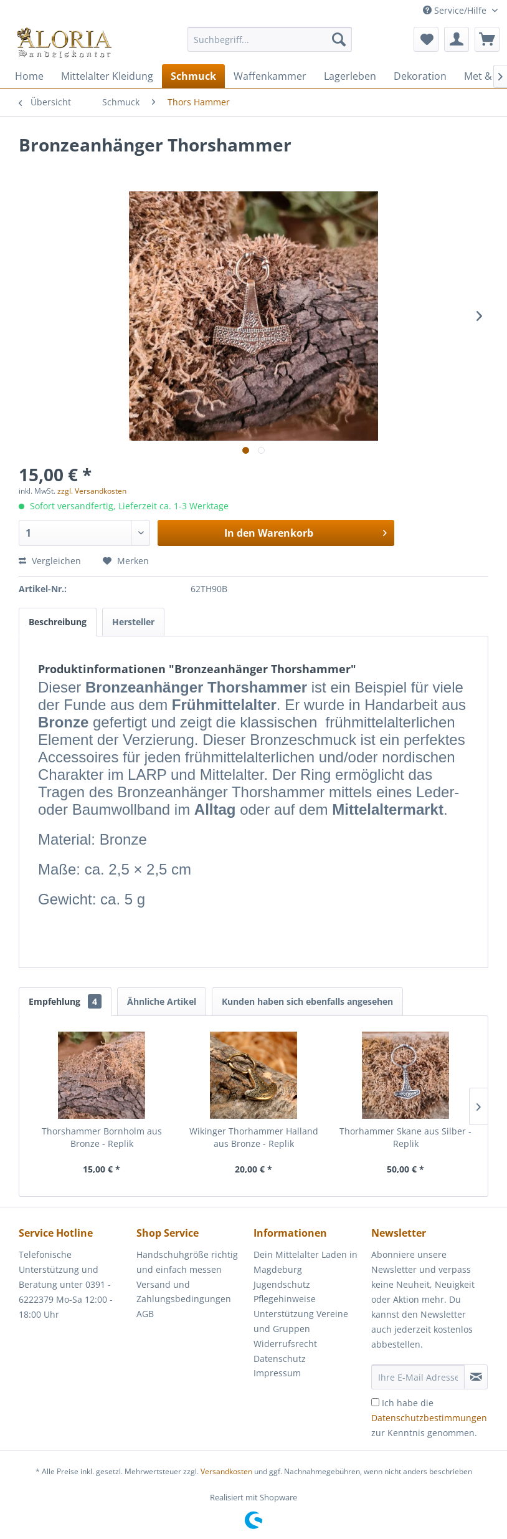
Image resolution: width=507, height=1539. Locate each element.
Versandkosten (226, 1471)
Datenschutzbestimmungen (429, 1418)
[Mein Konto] (456, 39)
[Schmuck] (193, 76)
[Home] (29, 76)
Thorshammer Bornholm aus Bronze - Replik (102, 1137)
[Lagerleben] (350, 76)
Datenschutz (280, 1358)
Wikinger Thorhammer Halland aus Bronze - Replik (253, 1137)
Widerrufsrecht (285, 1344)
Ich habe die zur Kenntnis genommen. (429, 1418)
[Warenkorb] (487, 39)
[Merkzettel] (426, 39)
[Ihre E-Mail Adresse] (418, 1376)
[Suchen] (339, 39)
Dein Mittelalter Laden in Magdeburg (306, 1262)
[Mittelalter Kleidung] (107, 76)
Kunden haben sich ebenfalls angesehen (307, 1001)
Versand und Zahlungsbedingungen (183, 1291)
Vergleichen (50, 561)
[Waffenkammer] (270, 76)
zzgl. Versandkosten (91, 491)
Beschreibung (58, 622)
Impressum (277, 1373)
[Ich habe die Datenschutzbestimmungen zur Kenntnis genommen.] (375, 1402)
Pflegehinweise (285, 1299)
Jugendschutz (282, 1284)
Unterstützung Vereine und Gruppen (301, 1321)
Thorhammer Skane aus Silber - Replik (405, 1137)
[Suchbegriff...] (270, 39)
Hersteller (133, 622)
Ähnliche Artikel (161, 1001)
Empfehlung (65, 1001)
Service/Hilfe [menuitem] (456, 10)
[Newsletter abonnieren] (476, 1376)
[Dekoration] (420, 76)
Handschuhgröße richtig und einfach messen (187, 1262)
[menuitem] (270, 45)
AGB (145, 1314)
